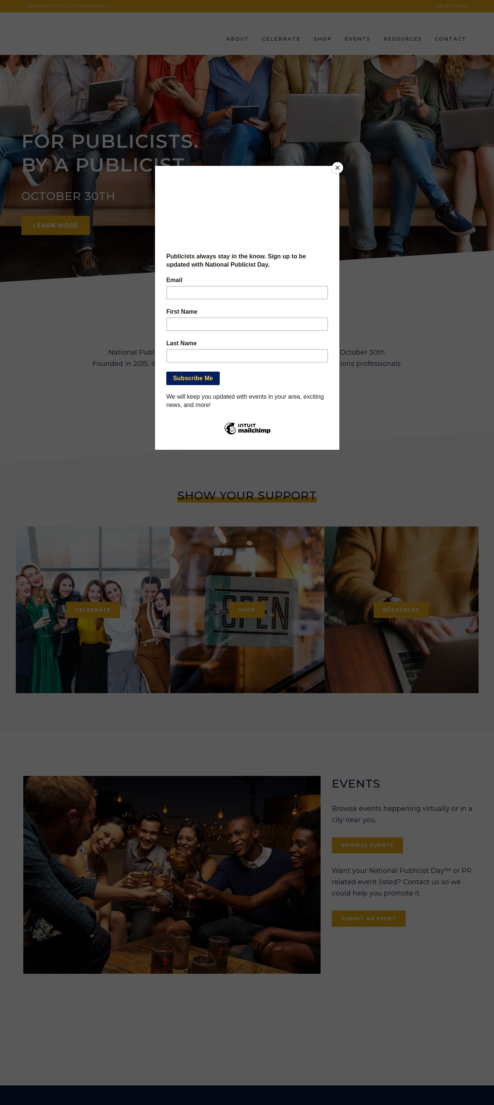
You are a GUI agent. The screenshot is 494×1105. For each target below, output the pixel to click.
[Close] (337, 167)
